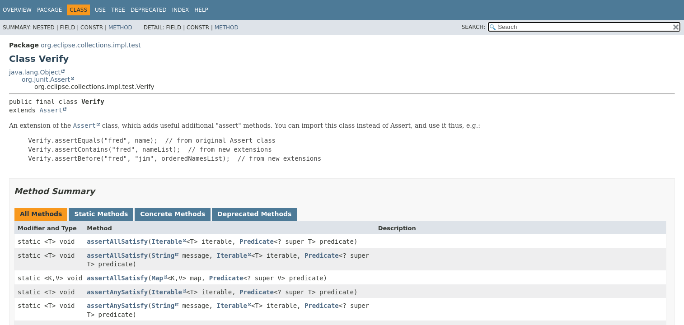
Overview (17, 10)
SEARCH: (474, 27)
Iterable (167, 241)
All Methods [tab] (41, 214)
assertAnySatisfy (117, 292)
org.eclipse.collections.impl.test (91, 45)
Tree (118, 10)
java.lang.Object (35, 72)
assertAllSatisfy (117, 241)
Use (100, 10)
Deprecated (149, 10)
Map (157, 278)
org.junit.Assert (46, 79)
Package (49, 10)
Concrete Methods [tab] (172, 214)
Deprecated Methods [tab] (254, 214)
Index (180, 10)
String (163, 255)
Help (201, 10)
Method (120, 27)
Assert (50, 110)
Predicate (256, 241)
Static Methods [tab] (101, 214)
